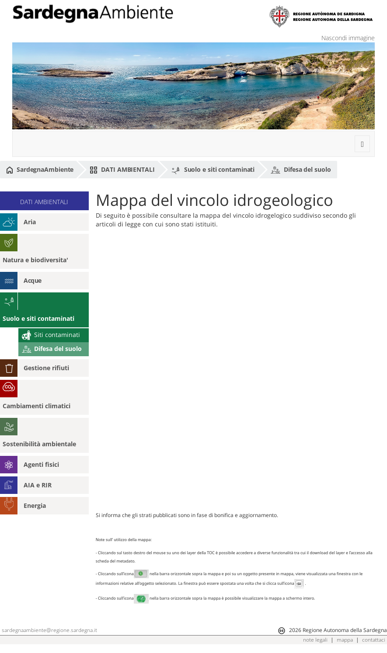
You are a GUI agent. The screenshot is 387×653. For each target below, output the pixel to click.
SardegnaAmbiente (39, 169)
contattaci (373, 639)
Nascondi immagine (348, 38)
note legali (315, 639)
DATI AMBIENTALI (122, 169)
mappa (345, 639)
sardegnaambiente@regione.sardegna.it (49, 630)
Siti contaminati (51, 334)
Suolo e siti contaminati (213, 170)
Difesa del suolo (301, 170)
